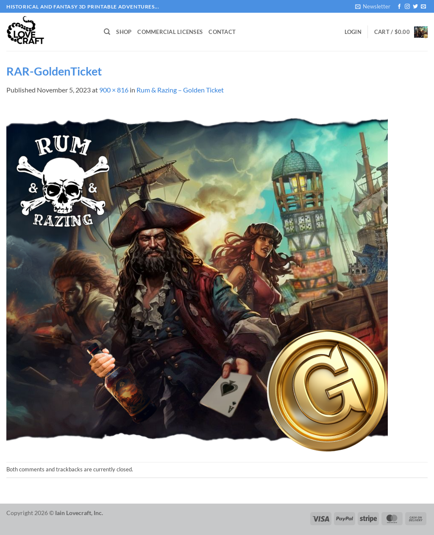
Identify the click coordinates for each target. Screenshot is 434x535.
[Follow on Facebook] (399, 7)
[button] (372, 6)
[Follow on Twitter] (415, 7)
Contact (222, 31)
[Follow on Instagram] (407, 7)
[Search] (107, 32)
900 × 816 (113, 90)
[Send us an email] (423, 7)
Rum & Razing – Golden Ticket (180, 90)
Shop (123, 31)
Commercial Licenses (170, 31)
